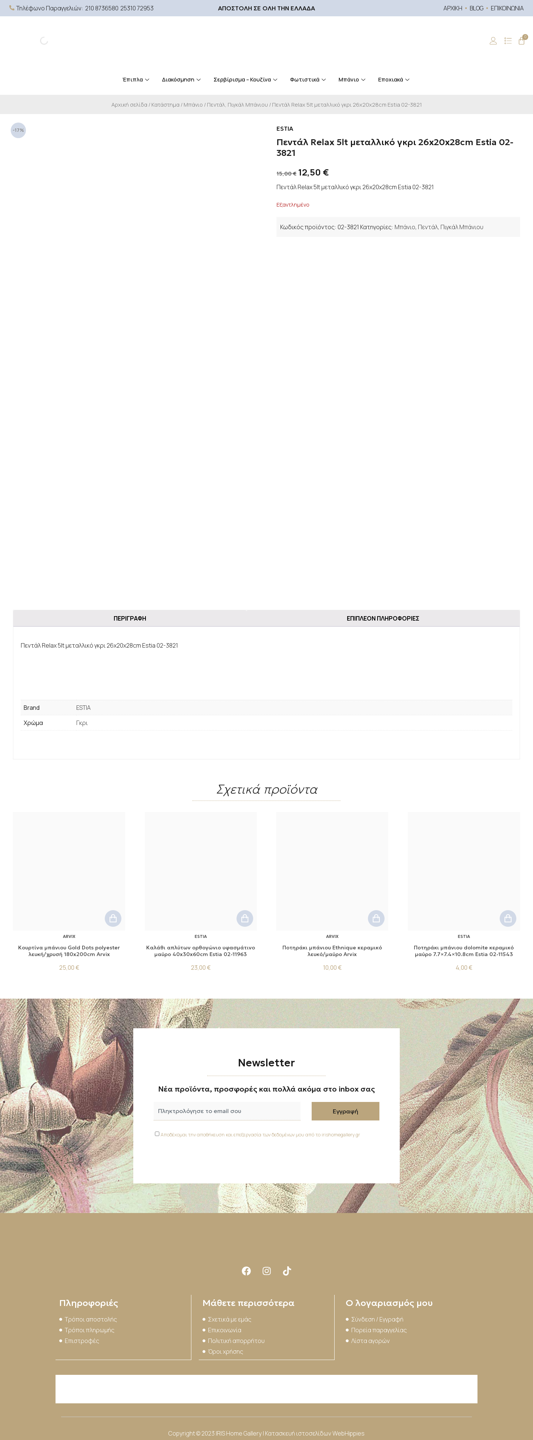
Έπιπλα (136, 79)
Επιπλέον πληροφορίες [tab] (383, 618)
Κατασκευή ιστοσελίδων (298, 1433)
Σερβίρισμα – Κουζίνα (246, 79)
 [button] (113, 918)
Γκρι (82, 723)
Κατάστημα (165, 104)
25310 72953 (137, 8)
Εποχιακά (394, 79)
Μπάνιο (353, 79)
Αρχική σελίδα (129, 104)
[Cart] (521, 41)
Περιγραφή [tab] (130, 618)
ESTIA (83, 708)
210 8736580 (101, 8)
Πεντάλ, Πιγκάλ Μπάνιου (237, 104)
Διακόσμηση (182, 79)
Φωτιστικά (309, 79)
